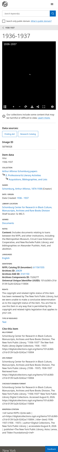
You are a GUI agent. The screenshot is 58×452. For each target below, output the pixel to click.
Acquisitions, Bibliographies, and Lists (28, 179)
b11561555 (38, 267)
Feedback (51, 449)
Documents (8, 223)
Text (4, 322)
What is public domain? (41, 21)
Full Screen (44, 107)
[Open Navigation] (52, 4)
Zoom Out (20, 107)
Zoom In (14, 107)
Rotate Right (26, 107)
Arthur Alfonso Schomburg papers (19, 171)
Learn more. (44, 117)
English (6, 258)
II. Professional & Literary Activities (23, 175)
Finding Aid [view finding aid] (10, 134)
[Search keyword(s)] (26, 14)
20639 (19, 270)
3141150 (25, 273)
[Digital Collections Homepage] (5, 4)
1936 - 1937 (23, 198)
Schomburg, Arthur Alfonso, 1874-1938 (22, 188)
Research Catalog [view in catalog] (28, 134)
